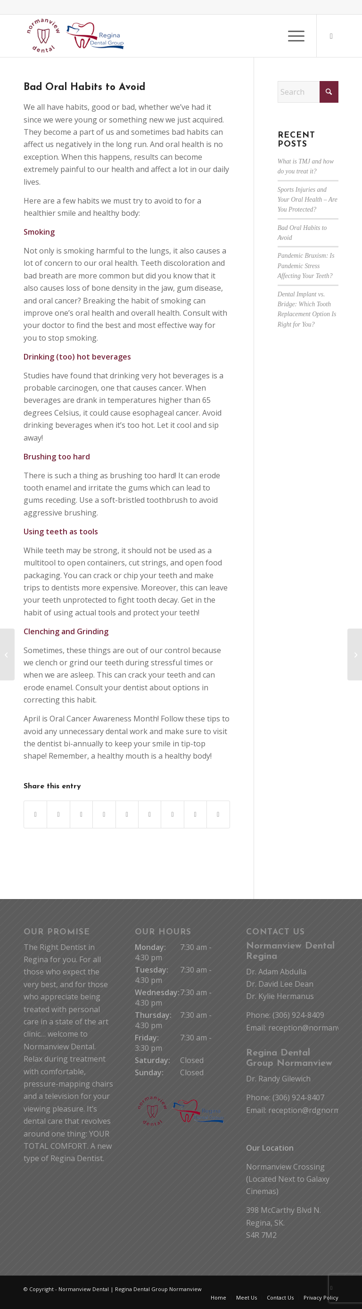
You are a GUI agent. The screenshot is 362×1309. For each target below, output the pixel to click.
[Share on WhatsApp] (81, 814)
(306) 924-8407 (298, 1097)
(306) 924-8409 (298, 1015)
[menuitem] (291, 36)
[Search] (308, 92)
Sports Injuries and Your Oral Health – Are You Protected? (307, 199)
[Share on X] (58, 814)
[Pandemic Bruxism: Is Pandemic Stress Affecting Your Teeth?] (7, 654)
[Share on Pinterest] (104, 814)
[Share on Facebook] (35, 814)
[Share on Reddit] (195, 814)
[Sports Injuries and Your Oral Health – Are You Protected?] (354, 654)
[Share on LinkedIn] (127, 814)
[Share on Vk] (172, 814)
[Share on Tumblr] (150, 814)
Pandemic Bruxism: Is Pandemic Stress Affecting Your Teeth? (306, 265)
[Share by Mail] (218, 814)
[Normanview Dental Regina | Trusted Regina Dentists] (76, 36)
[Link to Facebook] (331, 36)
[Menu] (291, 36)
